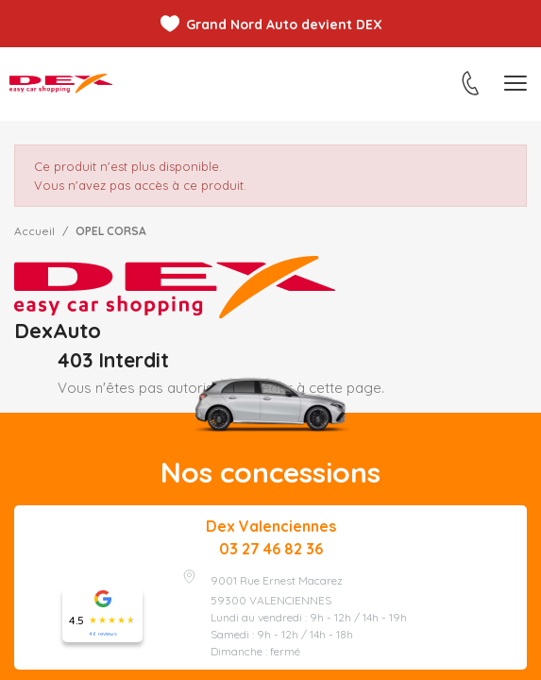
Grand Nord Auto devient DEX (284, 24)
